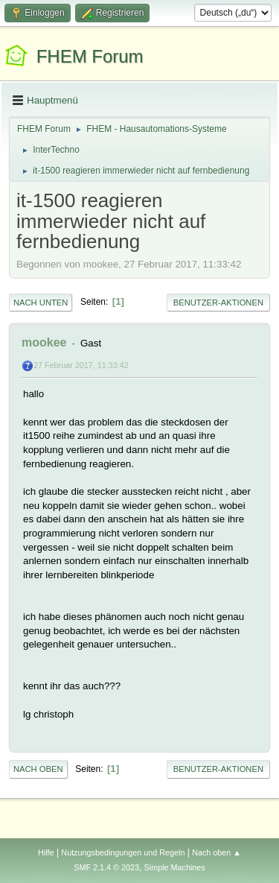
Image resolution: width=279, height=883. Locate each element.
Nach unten (40, 302)
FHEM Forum (90, 56)
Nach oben (38, 769)
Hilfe (46, 852)
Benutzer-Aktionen (218, 302)
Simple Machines (174, 867)
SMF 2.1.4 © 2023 (106, 867)
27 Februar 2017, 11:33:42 (81, 365)
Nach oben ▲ (216, 852)
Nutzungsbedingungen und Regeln (123, 852)
